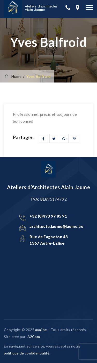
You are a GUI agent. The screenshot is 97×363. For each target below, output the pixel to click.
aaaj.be (41, 329)
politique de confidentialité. (27, 353)
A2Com (33, 336)
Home (12, 76)
